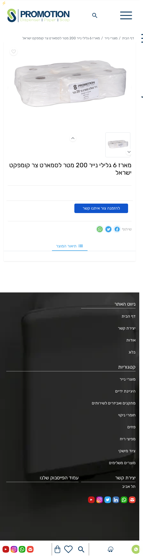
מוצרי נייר (111, 38)
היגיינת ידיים (125, 391)
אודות (131, 340)
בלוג (132, 352)
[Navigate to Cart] (57, 549)
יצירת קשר (127, 328)
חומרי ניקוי (127, 415)
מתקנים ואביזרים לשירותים (114, 403)
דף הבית (128, 38)
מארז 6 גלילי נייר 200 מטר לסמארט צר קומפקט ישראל (61, 38)
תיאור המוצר (70, 246)
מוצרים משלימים (122, 462)
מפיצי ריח (128, 439)
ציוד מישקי (127, 450)
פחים (131, 427)
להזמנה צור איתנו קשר (101, 208)
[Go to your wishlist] (68, 549)
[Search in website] (95, 15)
